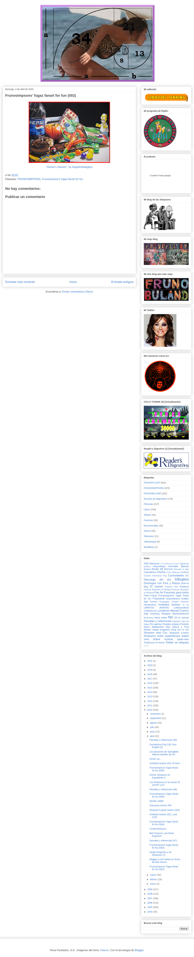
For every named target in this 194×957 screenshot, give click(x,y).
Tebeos (147, 515)
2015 (150, 687)
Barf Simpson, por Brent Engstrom (161, 834)
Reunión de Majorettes (155, 499)
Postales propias (170, 624)
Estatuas (184, 586)
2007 (150, 898)
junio (152, 731)
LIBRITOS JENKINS (156, 607)
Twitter (169, 642)
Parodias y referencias (157, 621)
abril (152, 736)
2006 (150, 902)
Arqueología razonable (165, 566)
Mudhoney (148, 618)
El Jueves (156, 586)
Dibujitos (182, 579)
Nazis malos (160, 617)
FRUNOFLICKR (152, 482)
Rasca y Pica (180, 627)
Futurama (158, 598)
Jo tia (185, 605)
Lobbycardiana (181, 607)
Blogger (139, 950)
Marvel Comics (180, 610)
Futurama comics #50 (160, 805)
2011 (150, 705)
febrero (154, 879)
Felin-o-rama (150, 595)
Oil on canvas (181, 617)
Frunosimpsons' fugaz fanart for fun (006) (163, 769)
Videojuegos (150, 541)
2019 (150, 670)
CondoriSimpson (157, 828)
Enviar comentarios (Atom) (77, 291)
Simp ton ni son (180, 629)
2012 (150, 701)
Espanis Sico (171, 587)
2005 (150, 907)
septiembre (156, 718)
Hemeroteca (150, 604)
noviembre (155, 713)
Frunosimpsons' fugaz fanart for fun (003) (163, 846)
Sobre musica (163, 639)
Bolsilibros (149, 547)
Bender (155, 569)
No (170, 617)
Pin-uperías (156, 624)
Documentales (151, 525)
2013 (150, 696)
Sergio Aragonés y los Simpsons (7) (160, 853)
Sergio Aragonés (161, 629)
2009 (150, 889)
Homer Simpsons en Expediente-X (159, 776)
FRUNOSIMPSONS (29, 179)
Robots (147, 629)
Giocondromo (173, 598)
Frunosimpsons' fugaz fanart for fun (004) (163, 823)
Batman (185, 566)
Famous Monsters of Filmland (157, 590)
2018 (150, 674)
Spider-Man (183, 639)
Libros (147, 509)
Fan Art (158, 592)
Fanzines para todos (176, 592)
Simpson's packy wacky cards (164, 810)
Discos (147, 531)
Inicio (73, 282)
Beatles (147, 569)
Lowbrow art (150, 610)
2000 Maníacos (152, 563)
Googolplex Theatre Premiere (174, 602)
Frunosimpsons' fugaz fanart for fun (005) (163, 795)
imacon (104, 950)
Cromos (185, 572)
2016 (150, 683)
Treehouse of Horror (154, 642)
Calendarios (150, 572)
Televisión (149, 536)
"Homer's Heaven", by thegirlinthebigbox (69, 167)
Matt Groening (151, 613)
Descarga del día (157, 579)
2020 (150, 665)
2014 (150, 692)
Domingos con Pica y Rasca (162, 583)
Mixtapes (166, 613)
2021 (150, 661)
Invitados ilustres (169, 604)
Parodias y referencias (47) (163, 840)
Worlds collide (156, 801)
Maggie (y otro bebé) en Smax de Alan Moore (164, 860)
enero (153, 884)
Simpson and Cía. (156, 632)
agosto (153, 722)
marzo (153, 875)
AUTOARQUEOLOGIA (169, 564)
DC (187, 575)
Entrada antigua (122, 282)
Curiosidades (176, 575)
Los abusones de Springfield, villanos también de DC (164, 753)
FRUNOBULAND (152, 493)
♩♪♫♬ (146, 646)
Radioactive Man (161, 627)
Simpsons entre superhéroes (162, 636)
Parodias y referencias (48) (163, 789)
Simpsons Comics (179, 632)
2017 (150, 678)
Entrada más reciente (20, 282)
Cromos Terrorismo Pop (155, 576)
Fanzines (148, 520)
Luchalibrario (163, 610)
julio (152, 727)
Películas (148, 504)
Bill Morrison (166, 569)
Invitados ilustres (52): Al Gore (164, 763)
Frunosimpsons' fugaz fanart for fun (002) (163, 868)
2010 (150, 710)
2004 (150, 911)
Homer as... (155, 759)
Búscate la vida (181, 569)
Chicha (161, 572)
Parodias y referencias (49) (163, 740)
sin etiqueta (182, 642)
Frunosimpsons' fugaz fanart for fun (62, 179)
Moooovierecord (180, 613)
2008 (150, 893)
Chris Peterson (173, 572)
